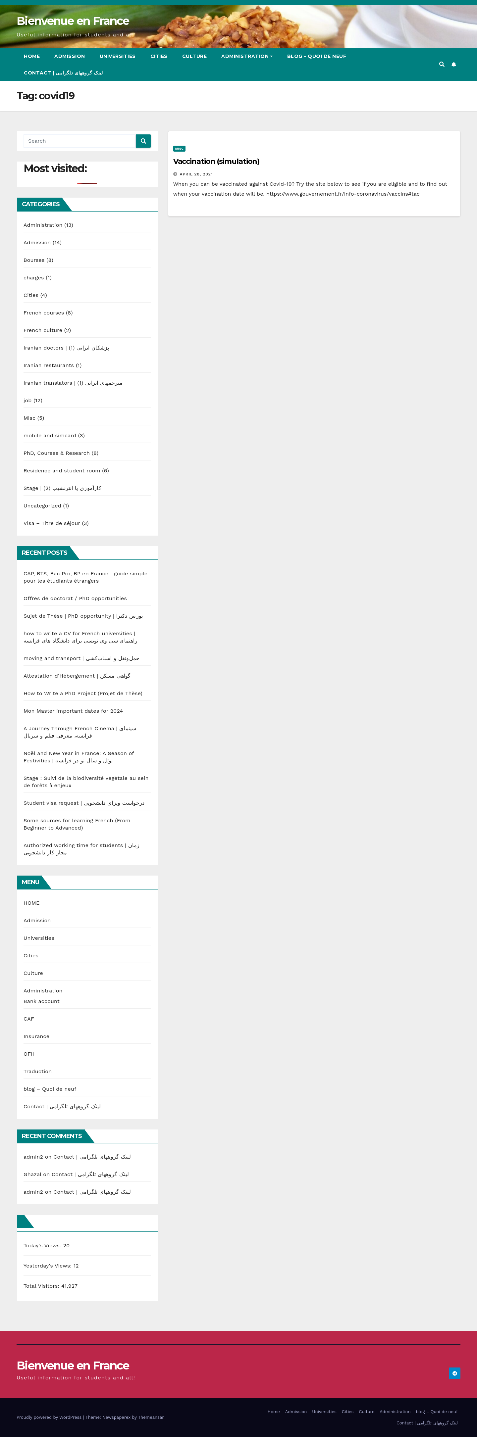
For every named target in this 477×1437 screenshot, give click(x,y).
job (28, 400)
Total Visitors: (42, 1286)
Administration (247, 56)
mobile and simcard (50, 435)
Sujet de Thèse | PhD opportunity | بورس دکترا (83, 616)
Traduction (38, 1071)
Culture (194, 56)
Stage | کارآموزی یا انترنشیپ (62, 488)
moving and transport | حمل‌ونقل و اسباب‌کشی (81, 658)
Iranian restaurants (49, 365)
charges (34, 277)
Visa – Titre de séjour (52, 523)
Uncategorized (42, 506)
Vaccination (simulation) (216, 161)
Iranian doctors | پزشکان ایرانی (66, 348)
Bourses (34, 260)
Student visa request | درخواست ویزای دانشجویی (84, 803)
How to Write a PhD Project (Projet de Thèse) (83, 693)
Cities (159, 56)
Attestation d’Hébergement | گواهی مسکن (77, 676)
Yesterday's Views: (49, 1266)
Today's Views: (43, 1245)
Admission (69, 56)
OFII (29, 1054)
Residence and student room (62, 470)
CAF (29, 1019)
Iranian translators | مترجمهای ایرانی (73, 383)
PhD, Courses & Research (57, 453)
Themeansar (151, 1417)
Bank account (42, 1001)
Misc (29, 418)
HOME (31, 903)
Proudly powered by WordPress (50, 1417)
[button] (442, 64)
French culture (43, 330)
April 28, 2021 (196, 174)
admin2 (33, 1157)
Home (32, 56)
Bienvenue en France (73, 21)
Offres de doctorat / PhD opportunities (75, 598)
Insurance (36, 1036)
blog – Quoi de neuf (316, 56)
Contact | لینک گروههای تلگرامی (63, 73)
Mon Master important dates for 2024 (73, 711)
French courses (44, 313)
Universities (118, 56)
